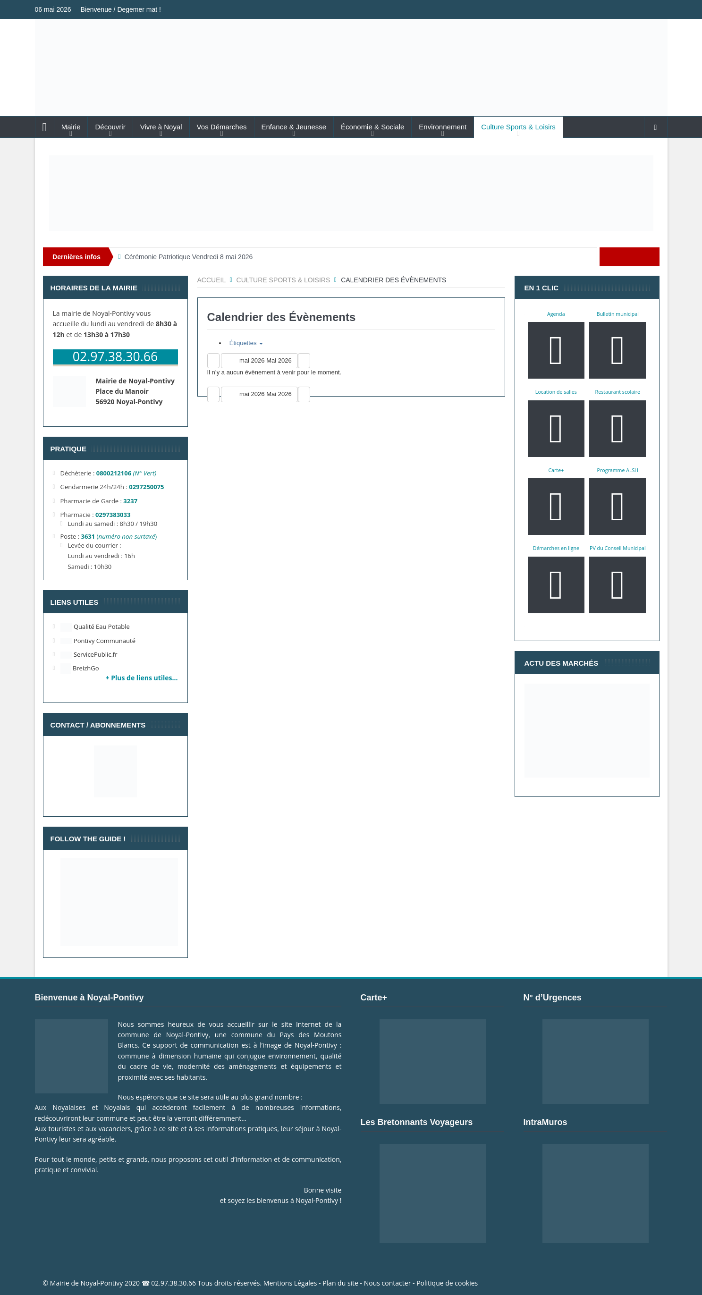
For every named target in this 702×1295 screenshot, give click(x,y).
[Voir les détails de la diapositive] (351, 193)
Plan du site (340, 1282)
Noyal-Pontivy (102, 1282)
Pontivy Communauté (97, 640)
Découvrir (110, 127)
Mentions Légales (290, 1282)
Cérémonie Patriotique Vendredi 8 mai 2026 (189, 257)
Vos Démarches (222, 127)
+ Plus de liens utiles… (142, 677)
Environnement (442, 127)
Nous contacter (387, 1282)
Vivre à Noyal (161, 127)
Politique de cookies (447, 1282)
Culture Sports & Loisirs (518, 127)
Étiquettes (244, 343)
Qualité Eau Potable (95, 626)
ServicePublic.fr (89, 654)
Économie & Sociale (372, 127)
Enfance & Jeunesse (294, 127)
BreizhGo (79, 668)
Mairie (71, 127)
